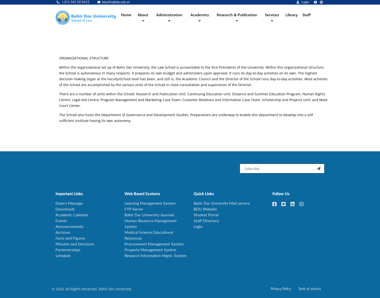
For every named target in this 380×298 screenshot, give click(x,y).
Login (303, 2)
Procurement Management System (154, 244)
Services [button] (272, 14)
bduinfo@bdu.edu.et (113, 2)
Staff (306, 14)
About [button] (143, 14)
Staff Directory (206, 220)
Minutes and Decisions (74, 244)
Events (61, 220)
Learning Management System (150, 203)
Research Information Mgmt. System (155, 255)
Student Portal (206, 214)
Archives (62, 232)
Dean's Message (69, 203)
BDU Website (205, 209)
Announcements (69, 226)
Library (291, 14)
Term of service (309, 289)
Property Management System (150, 249)
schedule (63, 255)
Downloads (65, 209)
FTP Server (134, 209)
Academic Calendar (71, 214)
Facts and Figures (70, 238)
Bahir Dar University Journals (149, 214)
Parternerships (67, 249)
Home (126, 14)
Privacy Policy (281, 289)
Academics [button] (199, 14)
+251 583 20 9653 (73, 2)
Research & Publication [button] (237, 14)
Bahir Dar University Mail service (222, 203)
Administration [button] (169, 14)
